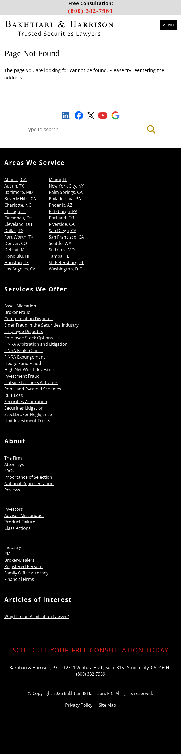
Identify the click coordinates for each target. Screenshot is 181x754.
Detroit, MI (15, 250)
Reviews (12, 490)
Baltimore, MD (18, 192)
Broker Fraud (17, 312)
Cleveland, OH (18, 224)
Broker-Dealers (19, 560)
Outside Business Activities (31, 382)
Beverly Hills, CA (20, 199)
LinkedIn (66, 116)
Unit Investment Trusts (27, 421)
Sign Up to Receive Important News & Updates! (90, 103)
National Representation (29, 483)
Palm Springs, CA (66, 192)
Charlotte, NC (17, 205)
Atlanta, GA (15, 179)
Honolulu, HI (16, 256)
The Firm (13, 458)
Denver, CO (15, 243)
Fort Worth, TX (18, 237)
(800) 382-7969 (90, 10)
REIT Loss (13, 395)
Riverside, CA (62, 224)
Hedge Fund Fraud (22, 363)
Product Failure (19, 522)
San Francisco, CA (66, 237)
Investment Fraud (22, 376)
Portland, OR (61, 218)
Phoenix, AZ (60, 205)
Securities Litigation (24, 408)
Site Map (107, 705)
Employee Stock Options (28, 338)
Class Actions (17, 528)
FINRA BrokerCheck (23, 350)
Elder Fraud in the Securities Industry (41, 325)
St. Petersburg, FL (66, 262)
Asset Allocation (20, 306)
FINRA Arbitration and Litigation (36, 344)
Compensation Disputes (28, 319)
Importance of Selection (28, 477)
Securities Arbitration (25, 402)
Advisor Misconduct (24, 515)
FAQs (9, 471)
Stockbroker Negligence (28, 414)
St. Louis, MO (62, 250)
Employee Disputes (23, 331)
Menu (168, 25)
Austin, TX (14, 186)
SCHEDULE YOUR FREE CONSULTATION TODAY (91, 649)
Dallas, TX (13, 231)
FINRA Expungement (24, 357)
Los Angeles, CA (19, 269)
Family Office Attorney (26, 573)
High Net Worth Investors (29, 370)
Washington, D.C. (66, 269)
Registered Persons (23, 566)
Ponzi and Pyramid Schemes (32, 389)
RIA (7, 554)
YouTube (102, 115)
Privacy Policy (78, 705)
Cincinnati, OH (18, 218)
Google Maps (115, 115)
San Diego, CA (62, 231)
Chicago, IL (15, 211)
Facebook (79, 115)
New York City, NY (66, 186)
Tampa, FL (59, 256)
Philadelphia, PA (65, 199)
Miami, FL (58, 179)
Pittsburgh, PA (63, 211)
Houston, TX (16, 262)
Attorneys (14, 464)
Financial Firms (19, 579)
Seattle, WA (60, 243)
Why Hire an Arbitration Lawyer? (36, 616)
